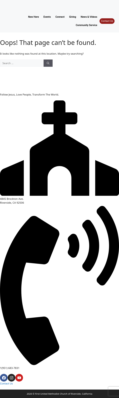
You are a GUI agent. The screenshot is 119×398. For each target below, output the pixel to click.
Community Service (86, 25)
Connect (60, 16)
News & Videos (89, 16)
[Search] (48, 63)
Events (47, 16)
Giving (72, 16)
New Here (33, 16)
